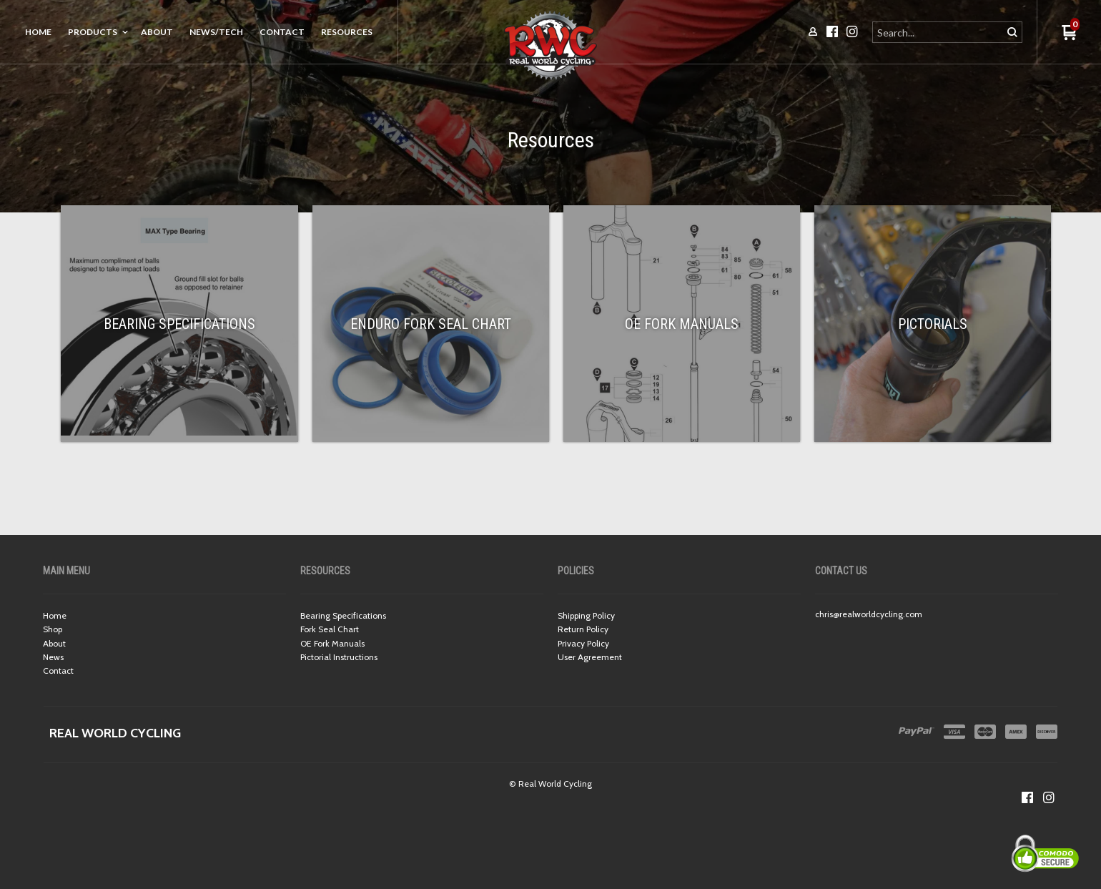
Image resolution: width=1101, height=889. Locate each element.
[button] (1069, 33)
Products (92, 31)
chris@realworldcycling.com (868, 614)
